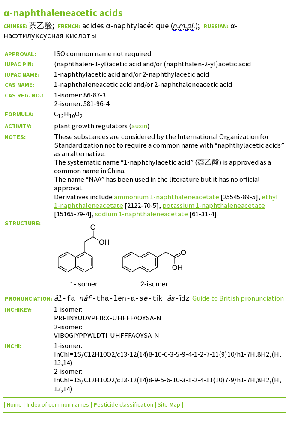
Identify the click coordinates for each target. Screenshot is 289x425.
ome (14, 413)
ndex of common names (57, 413)
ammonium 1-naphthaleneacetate (166, 196)
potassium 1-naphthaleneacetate (213, 205)
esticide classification (123, 413)
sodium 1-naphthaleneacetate (141, 213)
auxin (139, 125)
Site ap (169, 413)
